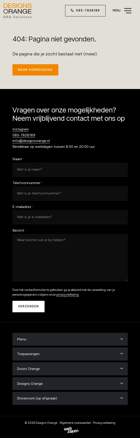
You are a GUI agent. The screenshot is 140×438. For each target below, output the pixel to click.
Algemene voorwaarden (75, 422)
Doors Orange (28, 369)
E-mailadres (22, 207)
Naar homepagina (35, 69)
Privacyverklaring (104, 422)
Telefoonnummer (27, 183)
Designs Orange (30, 383)
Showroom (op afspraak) (37, 398)
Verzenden (28, 306)
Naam (18, 159)
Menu (21, 339)
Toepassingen (28, 354)
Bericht (19, 230)
